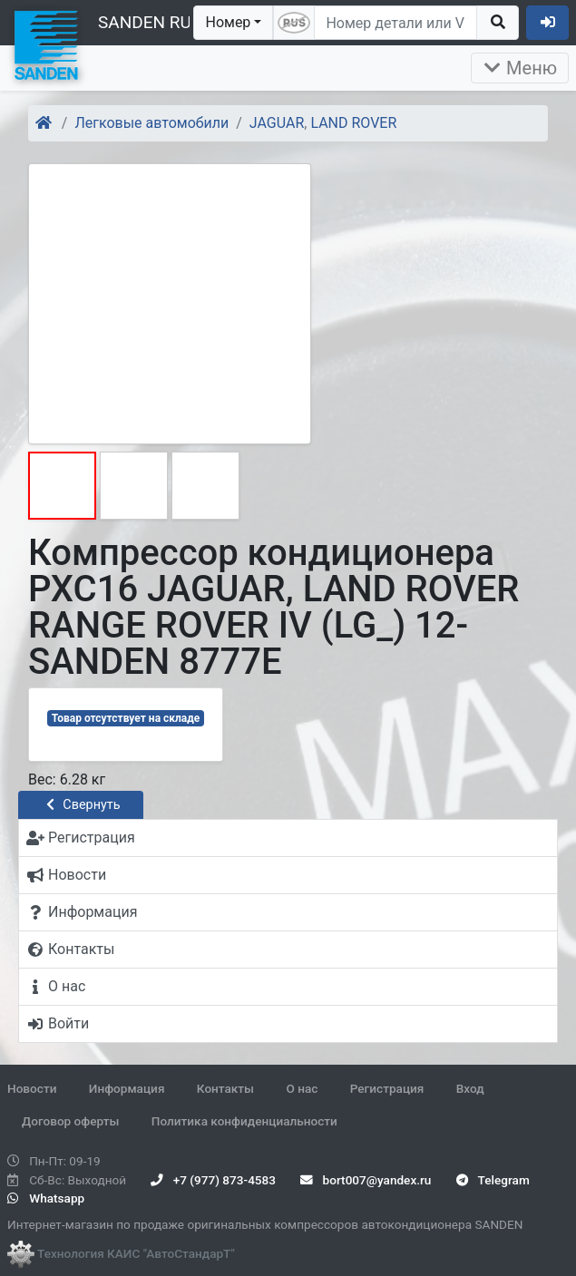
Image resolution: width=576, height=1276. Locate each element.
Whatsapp (45, 1198)
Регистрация (387, 1088)
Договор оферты (70, 1121)
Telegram (493, 1180)
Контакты (225, 1088)
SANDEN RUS (149, 22)
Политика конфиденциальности (244, 1121)
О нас (301, 1088)
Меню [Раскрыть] (520, 68)
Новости (31, 1088)
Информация (127, 1088)
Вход (470, 1088)
